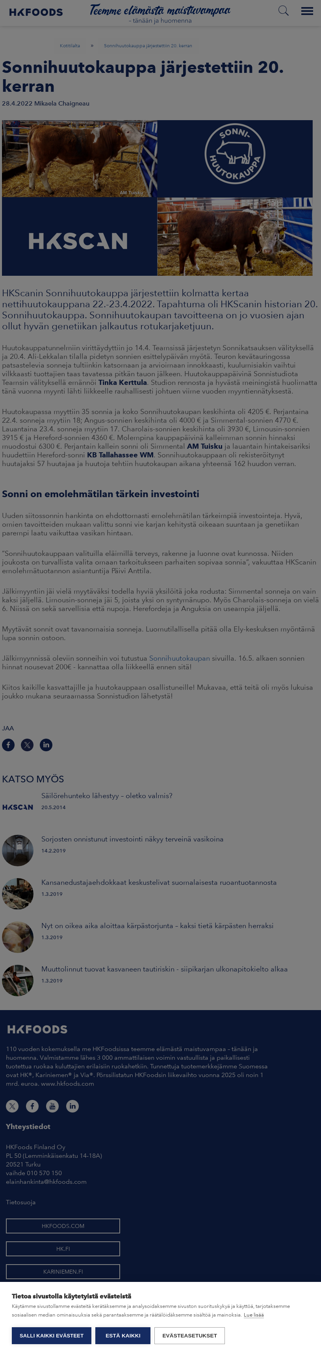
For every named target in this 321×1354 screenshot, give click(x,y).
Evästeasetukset (189, 1336)
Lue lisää (254, 1315)
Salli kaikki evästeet (51, 1336)
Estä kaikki (123, 1336)
